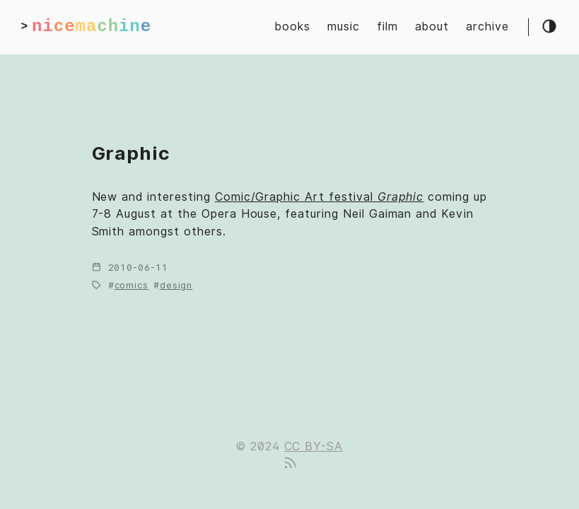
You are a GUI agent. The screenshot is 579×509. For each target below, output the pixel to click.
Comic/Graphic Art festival (319, 197)
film (387, 26)
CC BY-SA (314, 446)
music (343, 26)
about (432, 26)
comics (132, 285)
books (292, 26)
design (176, 285)
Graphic (131, 153)
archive (487, 26)
